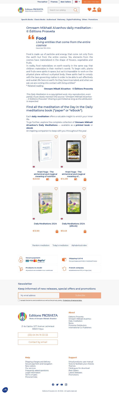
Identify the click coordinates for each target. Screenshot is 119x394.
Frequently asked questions (36, 370)
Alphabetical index (79, 245)
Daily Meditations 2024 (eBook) (73, 225)
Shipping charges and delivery (37, 362)
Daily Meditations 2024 (45, 224)
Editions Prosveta (76, 317)
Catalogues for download (79, 368)
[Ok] (76, 10)
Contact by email (38, 342)
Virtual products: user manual (81, 362)
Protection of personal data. (72, 300)
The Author (42, 2)
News (71, 323)
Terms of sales (31, 375)
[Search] (63, 10)
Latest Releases (75, 373)
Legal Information (32, 373)
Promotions (74, 375)
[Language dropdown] (78, 2)
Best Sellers (66, 2)
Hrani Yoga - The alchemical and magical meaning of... (73, 174)
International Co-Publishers (80, 328)
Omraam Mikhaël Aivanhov (80, 319)
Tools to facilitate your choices (81, 364)
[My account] (94, 10)
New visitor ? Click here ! (91, 2)
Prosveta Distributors (77, 325)
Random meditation (40, 245)
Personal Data (31, 377)
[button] (5, 390)
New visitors (30, 366)
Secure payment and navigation (38, 364)
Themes (54, 2)
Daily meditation (75, 321)
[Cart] (99, 10)
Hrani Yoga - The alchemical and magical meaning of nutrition (45, 174)
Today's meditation (60, 245)
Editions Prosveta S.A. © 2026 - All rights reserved (59, 391)
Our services (30, 368)
